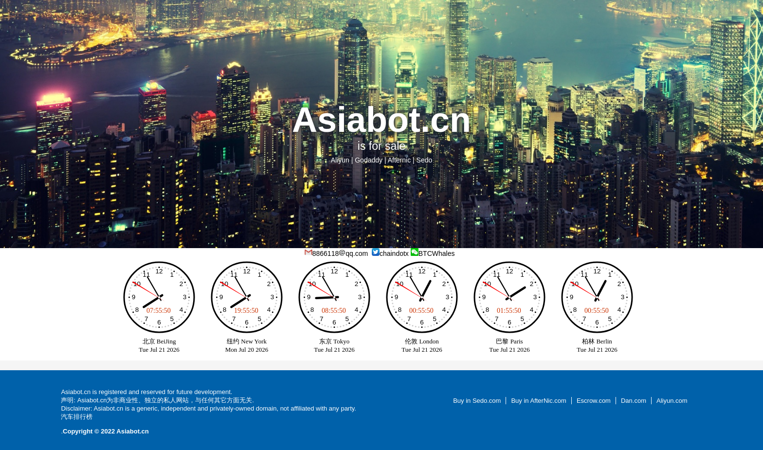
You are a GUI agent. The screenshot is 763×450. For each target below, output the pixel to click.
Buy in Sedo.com (477, 400)
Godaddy (368, 160)
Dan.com (633, 400)
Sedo (425, 160)
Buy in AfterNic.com (538, 400)
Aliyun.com (672, 400)
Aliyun (340, 160)
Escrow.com (594, 400)
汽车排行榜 (76, 416)
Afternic (399, 160)
